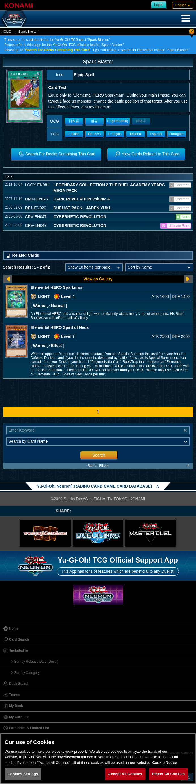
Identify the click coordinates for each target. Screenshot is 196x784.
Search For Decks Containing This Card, (57, 50)
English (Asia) (117, 121)
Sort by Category (27, 673)
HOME (6, 31)
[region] (98, 758)
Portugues (176, 134)
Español (156, 134)
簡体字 (141, 121)
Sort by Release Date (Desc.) (36, 662)
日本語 (74, 121)
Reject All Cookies (168, 774)
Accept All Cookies (125, 774)
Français (115, 134)
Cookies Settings (23, 774)
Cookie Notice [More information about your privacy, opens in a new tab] (164, 762)
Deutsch (94, 134)
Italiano (135, 134)
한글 (94, 121)
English (73, 134)
